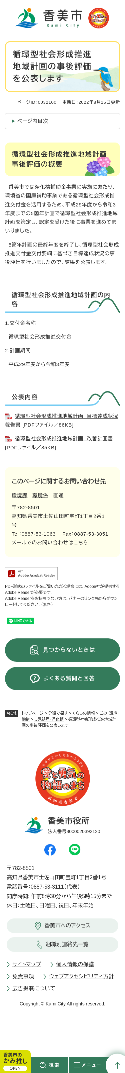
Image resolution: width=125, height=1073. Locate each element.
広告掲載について (33, 988)
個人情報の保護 (75, 964)
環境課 (19, 495)
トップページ (33, 713)
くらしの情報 (83, 713)
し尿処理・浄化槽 (49, 719)
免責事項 (23, 976)
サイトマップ (26, 964)
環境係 (40, 495)
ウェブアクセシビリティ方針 (81, 976)
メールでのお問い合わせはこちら (50, 542)
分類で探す (58, 713)
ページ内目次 (32, 121)
